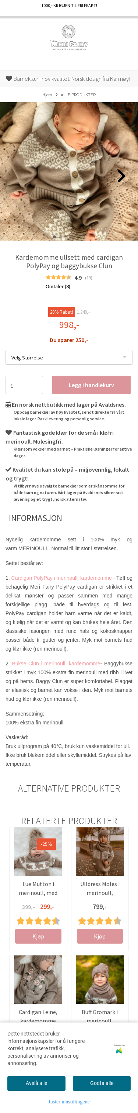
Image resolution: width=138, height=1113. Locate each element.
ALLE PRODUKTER (76, 95)
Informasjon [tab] (35, 518)
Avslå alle (36, 1083)
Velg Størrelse (27, 357)
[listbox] (69, 357)
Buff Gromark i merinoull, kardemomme (100, 1020)
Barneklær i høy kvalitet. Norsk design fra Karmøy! (68, 78)
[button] (54, 236)
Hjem (47, 94)
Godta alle (101, 1083)
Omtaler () (58, 286)
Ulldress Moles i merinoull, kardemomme (100, 892)
